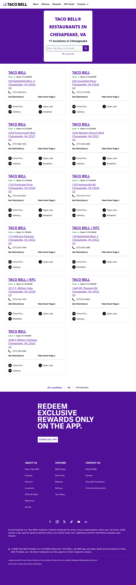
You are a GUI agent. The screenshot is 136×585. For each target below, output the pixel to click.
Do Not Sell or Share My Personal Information (24, 564)
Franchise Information (96, 488)
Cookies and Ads (14, 560)
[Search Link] (86, 48)
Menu (36, 4)
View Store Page (47, 96)
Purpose (81, 4)
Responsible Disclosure (88, 560)
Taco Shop (60, 494)
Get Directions (16, 96)
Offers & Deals (31, 494)
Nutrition (29, 481)
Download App (48, 439)
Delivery (45, 4)
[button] (38, 463)
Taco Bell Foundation (95, 481)
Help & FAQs (91, 469)
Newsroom (29, 500)
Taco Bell (17, 72)
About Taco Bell (32, 469)
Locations (29, 488)
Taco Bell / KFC (86, 227)
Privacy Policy (26, 560)
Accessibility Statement (70, 560)
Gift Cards (69, 4)
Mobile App (60, 469)
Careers (89, 475)
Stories (28, 507)
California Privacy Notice (42, 560)
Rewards (56, 4)
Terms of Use (56, 560)
